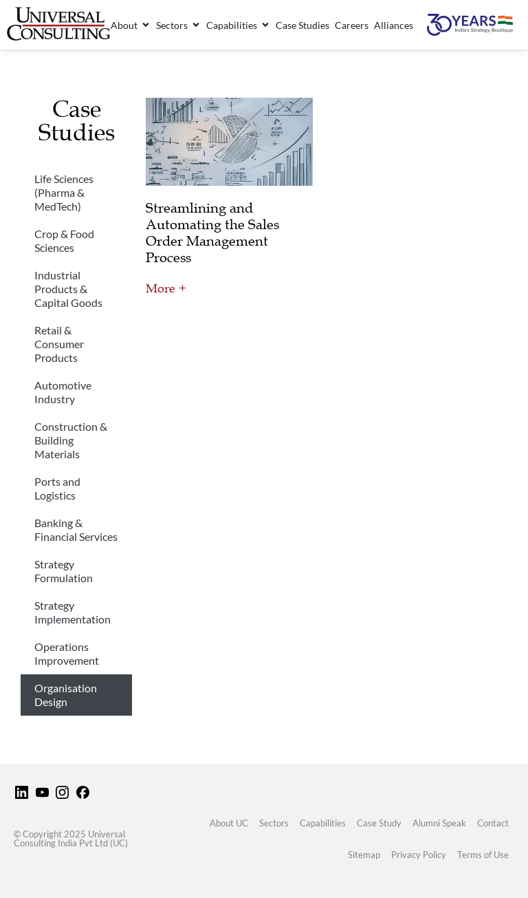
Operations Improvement (66, 653)
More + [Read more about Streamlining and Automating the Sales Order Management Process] (166, 288)
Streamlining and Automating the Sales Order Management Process (212, 233)
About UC (229, 822)
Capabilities (323, 822)
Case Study (379, 822)
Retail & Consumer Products (59, 343)
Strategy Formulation (63, 570)
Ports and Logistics (57, 488)
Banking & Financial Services (76, 529)
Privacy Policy (418, 854)
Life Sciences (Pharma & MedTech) (64, 192)
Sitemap (364, 854)
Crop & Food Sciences (64, 240)
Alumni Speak (439, 822)
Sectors (274, 822)
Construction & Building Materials (70, 440)
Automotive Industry (62, 391)
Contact (493, 822)
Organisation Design (65, 694)
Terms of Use (483, 854)
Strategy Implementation (72, 612)
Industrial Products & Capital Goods (68, 288)
